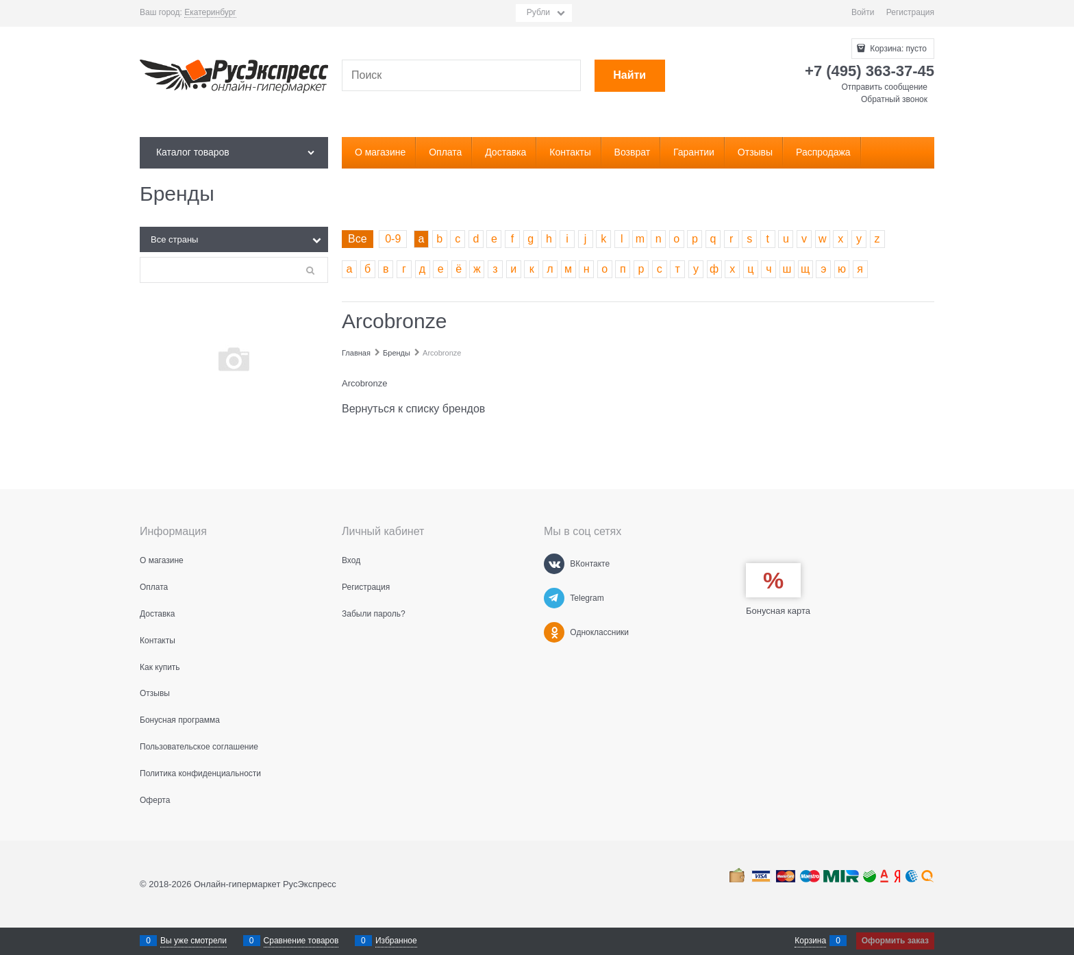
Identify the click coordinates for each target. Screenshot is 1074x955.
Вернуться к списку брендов (413, 408)
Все (357, 239)
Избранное (396, 940)
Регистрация (910, 12)
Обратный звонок (894, 99)
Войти (863, 12)
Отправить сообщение (884, 87)
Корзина (810, 940)
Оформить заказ (895, 940)
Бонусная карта (778, 611)
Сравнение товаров (301, 940)
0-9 (393, 239)
